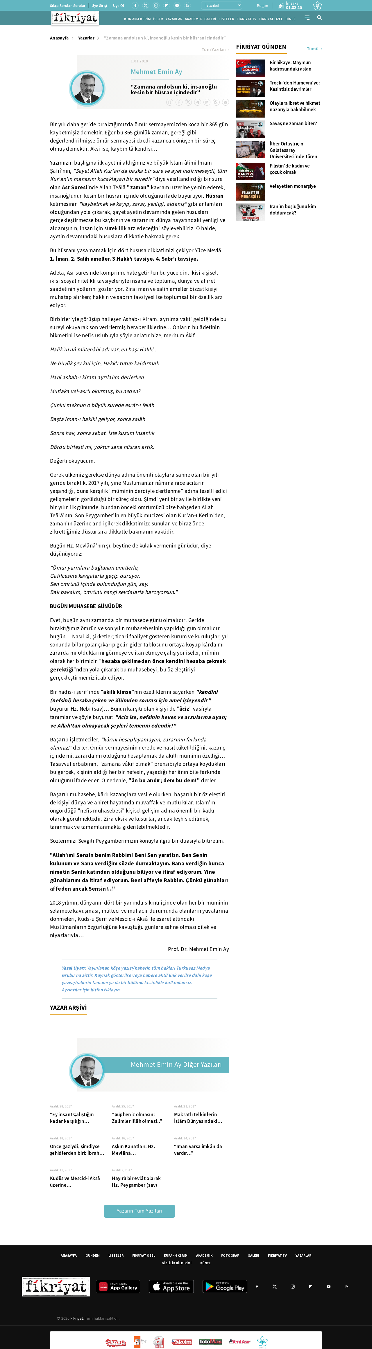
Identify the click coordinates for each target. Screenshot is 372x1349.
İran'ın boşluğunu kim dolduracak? (293, 211)
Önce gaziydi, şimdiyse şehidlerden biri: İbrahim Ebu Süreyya (77, 1151)
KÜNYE (205, 1264)
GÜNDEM (92, 1257)
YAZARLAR (174, 20)
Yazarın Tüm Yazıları (139, 1213)
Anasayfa (59, 40)
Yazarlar (86, 40)
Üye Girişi (99, 5)
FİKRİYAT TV (246, 20)
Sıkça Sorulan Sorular (67, 5)
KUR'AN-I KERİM (137, 20)
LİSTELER (226, 20)
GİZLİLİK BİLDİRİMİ (177, 1264)
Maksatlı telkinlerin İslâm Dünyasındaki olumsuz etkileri (195, 1119)
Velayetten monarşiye (293, 188)
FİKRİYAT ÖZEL (271, 20)
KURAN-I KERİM (175, 1257)
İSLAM (158, 20)
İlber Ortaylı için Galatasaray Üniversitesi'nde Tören (293, 152)
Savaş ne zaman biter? (293, 125)
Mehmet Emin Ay (157, 74)
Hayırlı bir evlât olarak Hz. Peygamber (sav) (136, 1183)
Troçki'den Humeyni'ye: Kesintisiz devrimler (295, 88)
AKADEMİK (193, 20)
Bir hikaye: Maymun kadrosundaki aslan (291, 67)
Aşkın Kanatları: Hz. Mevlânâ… (133, 1151)
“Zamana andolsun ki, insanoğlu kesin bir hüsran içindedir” (165, 40)
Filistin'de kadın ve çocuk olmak (290, 171)
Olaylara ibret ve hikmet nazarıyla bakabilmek (295, 108)
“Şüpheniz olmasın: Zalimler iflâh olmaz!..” (137, 1119)
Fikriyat (76, 1320)
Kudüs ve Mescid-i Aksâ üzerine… (75, 1183)
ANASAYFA (69, 1257)
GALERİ (210, 20)
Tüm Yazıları (215, 51)
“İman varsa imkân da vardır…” (198, 1151)
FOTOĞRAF (230, 1257)
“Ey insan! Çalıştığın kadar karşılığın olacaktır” (72, 1119)
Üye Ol (118, 5)
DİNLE (290, 20)
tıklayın (111, 991)
